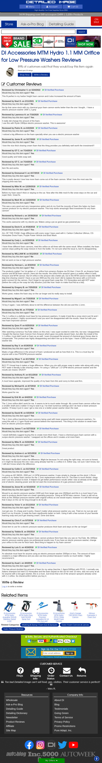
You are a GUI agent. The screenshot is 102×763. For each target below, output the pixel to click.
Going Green (61, 713)
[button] (96, 758)
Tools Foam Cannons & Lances (75, 624)
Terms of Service (63, 717)
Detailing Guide (14, 708)
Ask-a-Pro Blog (14, 704)
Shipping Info (35, 675)
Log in (4, 586)
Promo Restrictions (64, 726)
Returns (81, 673)
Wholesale (12, 700)
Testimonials (61, 708)
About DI (59, 700)
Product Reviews (15, 721)
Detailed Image (51, 2)
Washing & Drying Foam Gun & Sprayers (39, 624)
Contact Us (66, 673)
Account (51, 6)
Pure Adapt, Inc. (63, 730)
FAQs (20, 673)
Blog (56, 704)
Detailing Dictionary (16, 713)
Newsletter (12, 717)
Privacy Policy (62, 721)
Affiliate (10, 726)
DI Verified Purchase (53, 90)
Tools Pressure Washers (13, 629)
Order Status (50, 675)
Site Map (11, 730)
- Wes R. (51, 688)
